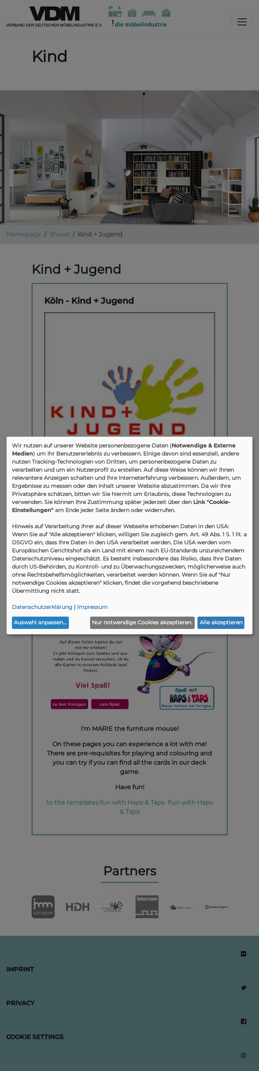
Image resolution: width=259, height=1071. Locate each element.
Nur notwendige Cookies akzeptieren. (142, 622)
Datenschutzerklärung (42, 607)
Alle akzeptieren (221, 622)
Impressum (92, 607)
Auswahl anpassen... (40, 622)
